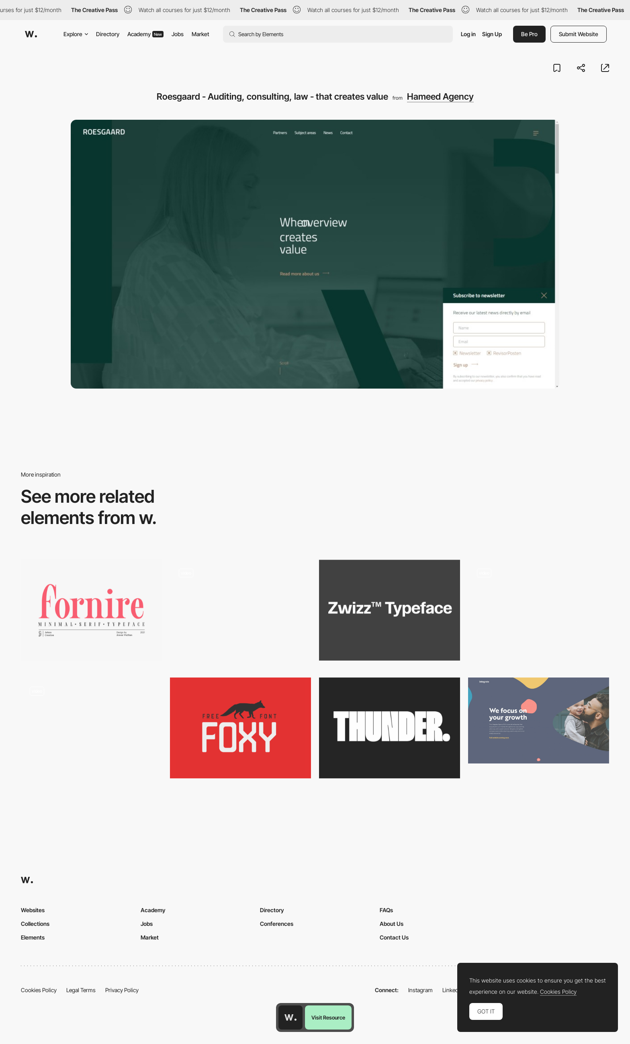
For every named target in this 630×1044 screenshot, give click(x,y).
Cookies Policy (39, 990)
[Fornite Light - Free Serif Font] (91, 610)
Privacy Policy (122, 990)
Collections (35, 923)
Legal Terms (81, 990)
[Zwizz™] (389, 610)
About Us (391, 923)
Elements (33, 937)
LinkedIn (452, 990)
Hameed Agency (440, 96)
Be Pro (529, 34)
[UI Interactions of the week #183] (538, 612)
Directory (107, 34)
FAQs (386, 910)
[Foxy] (240, 728)
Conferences (276, 923)
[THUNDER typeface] (389, 728)
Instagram (420, 990)
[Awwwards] (31, 34)
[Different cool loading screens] (240, 610)
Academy (145, 34)
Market (200, 34)
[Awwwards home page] (290, 1017)
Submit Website (578, 34)
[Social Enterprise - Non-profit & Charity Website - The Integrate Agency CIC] (538, 721)
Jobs (178, 34)
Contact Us (394, 937)
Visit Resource (328, 1017)
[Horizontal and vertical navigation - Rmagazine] (91, 728)
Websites (33, 910)
